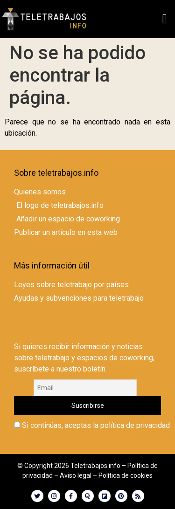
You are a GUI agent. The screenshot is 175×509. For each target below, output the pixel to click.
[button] (164, 19)
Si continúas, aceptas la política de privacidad (92, 425)
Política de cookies (125, 475)
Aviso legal (75, 475)
